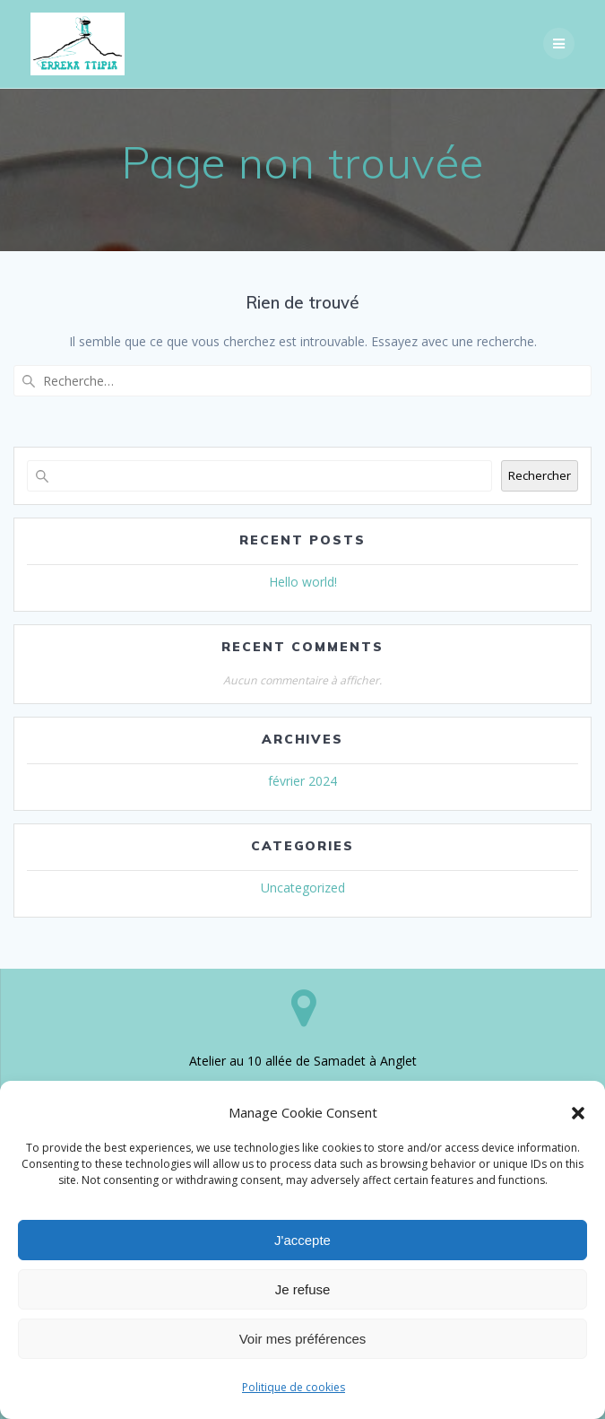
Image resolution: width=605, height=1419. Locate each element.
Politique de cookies (293, 1387)
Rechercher (539, 475)
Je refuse (303, 1289)
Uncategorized (303, 887)
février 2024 (302, 780)
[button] (578, 1113)
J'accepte (302, 1240)
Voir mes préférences (303, 1338)
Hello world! (303, 581)
